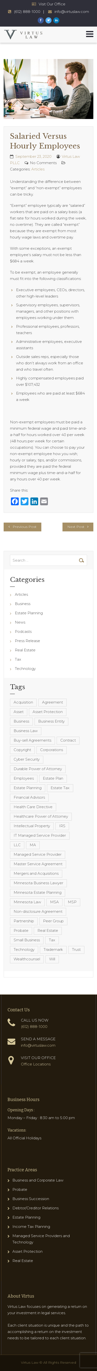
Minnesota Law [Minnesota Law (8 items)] (27, 902)
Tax (18, 659)
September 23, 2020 (33, 156)
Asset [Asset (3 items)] (19, 711)
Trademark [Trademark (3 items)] (53, 949)
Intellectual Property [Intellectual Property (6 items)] (32, 826)
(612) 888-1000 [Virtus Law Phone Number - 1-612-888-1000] (27, 11)
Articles (37, 169)
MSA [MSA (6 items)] (54, 902)
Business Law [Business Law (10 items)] (26, 730)
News (20, 622)
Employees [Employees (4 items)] (24, 778)
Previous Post (24, 527)
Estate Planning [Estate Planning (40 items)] (28, 787)
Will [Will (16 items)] (52, 959)
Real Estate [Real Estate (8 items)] (47, 930)
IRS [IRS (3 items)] (62, 826)
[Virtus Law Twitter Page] (48, 20)
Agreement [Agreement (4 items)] (52, 702)
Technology (25, 668)
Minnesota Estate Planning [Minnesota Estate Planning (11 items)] (38, 892)
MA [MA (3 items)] (33, 845)
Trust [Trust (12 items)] (76, 949)
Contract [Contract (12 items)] (68, 740)
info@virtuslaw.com (38, 1045)
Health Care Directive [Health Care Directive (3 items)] (33, 807)
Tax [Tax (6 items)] (52, 940)
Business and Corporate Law (37, 1180)
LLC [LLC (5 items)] (17, 845)
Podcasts (23, 631)
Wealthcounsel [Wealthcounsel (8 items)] (27, 959)
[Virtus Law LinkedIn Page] (56, 20)
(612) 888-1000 (34, 1026)
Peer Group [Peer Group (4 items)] (53, 921)
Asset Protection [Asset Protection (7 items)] (48, 711)
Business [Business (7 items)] (21, 721)
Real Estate (25, 650)
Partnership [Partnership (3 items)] (24, 921)
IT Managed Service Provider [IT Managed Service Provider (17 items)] (40, 835)
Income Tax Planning (31, 1226)
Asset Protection (27, 1251)
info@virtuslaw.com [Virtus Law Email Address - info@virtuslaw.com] (71, 11)
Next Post (75, 527)
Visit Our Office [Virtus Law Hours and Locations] (52, 4)
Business (22, 603)
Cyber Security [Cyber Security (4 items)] (27, 759)
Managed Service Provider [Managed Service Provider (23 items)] (38, 854)
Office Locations (36, 1064)
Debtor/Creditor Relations (35, 1208)
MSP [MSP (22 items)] (72, 902)
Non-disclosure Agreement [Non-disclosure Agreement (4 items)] (38, 911)
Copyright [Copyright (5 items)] (22, 749)
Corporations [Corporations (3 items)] (51, 749)
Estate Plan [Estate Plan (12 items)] (53, 778)
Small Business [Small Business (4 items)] (27, 940)
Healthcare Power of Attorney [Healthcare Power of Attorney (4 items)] (41, 816)
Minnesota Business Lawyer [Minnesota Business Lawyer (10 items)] (38, 883)
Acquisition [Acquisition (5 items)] (23, 702)
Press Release (27, 640)
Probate (19, 1189)
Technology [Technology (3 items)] (24, 949)
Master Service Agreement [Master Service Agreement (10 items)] (38, 864)
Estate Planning (29, 613)
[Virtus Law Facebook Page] (41, 20)
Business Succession (30, 1198)
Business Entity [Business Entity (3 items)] (51, 721)
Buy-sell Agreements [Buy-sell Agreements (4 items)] (32, 740)
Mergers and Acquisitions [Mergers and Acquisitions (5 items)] (36, 873)
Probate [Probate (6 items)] (21, 930)
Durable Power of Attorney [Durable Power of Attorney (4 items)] (38, 768)
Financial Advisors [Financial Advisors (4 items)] (29, 797)
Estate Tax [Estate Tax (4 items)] (60, 787)
